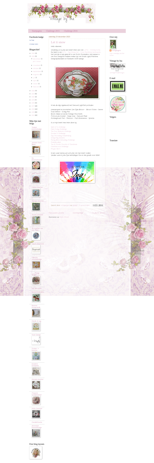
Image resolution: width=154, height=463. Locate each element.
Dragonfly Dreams (58, 138)
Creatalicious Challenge (59, 147)
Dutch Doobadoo (38, 292)
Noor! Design (36, 335)
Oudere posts (98, 213)
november (37, 65)
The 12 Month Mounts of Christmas (64, 144)
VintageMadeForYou (117, 73)
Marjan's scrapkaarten (37, 394)
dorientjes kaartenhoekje (37, 427)
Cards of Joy (36, 321)
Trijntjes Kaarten (38, 201)
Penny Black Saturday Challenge (63, 140)
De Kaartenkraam (37, 159)
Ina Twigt (31, 40)
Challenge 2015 (53, 31)
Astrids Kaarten (37, 379)
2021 (33, 94)
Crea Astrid (36, 174)
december (37, 59)
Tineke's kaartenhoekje (37, 128)
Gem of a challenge (58, 127)
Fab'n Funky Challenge (59, 129)
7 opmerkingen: (84, 205)
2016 (33, 109)
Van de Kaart (36, 289)
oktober (36, 68)
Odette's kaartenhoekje (37, 258)
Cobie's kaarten (37, 187)
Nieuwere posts (56, 213)
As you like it (55, 149)
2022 (33, 91)
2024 (33, 53)
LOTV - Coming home (92, 50)
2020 (33, 97)
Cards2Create (37, 422)
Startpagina (37, 31)
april (35, 81)
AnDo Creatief (37, 409)
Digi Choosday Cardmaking (61, 136)
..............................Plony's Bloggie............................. (36, 274)
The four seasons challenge (61, 131)
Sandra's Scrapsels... (35, 365)
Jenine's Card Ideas (36, 143)
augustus (36, 75)
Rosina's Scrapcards (36, 306)
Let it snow (58, 42)
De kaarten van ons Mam (37, 229)
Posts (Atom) (64, 217)
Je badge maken (33, 44)
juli (34, 78)
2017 (33, 106)
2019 (33, 100)
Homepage (78, 213)
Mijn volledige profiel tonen (117, 54)
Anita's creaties (37, 215)
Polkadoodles (56, 142)
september (37, 71)
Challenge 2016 (70, 31)
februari (36, 87)
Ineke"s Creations (38, 244)
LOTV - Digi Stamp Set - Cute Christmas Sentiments (81, 52)
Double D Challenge (58, 134)
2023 (33, 56)
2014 (33, 115)
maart (35, 84)
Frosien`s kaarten (35, 349)
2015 (33, 112)
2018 (33, 103)
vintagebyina (116, 51)
